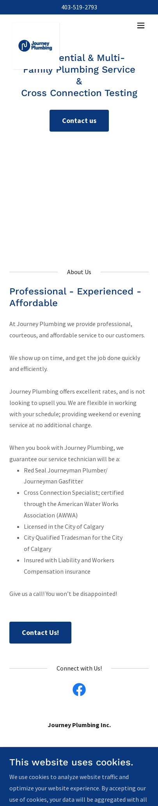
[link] (35, 25)
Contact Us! (40, 632)
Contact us (79, 120)
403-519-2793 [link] (79, 7)
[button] (141, 25)
